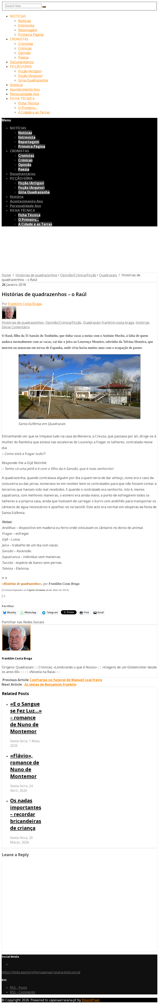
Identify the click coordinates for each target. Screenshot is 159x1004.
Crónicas (25, 48)
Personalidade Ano (24, 94)
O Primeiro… (27, 107)
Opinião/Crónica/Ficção (78, 275)
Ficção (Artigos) (30, 71)
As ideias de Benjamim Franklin (50, 684)
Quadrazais (108, 275)
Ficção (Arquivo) (30, 75)
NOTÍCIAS (18, 16)
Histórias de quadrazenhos (36, 275)
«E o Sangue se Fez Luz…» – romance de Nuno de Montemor (26, 717)
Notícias (24, 21)
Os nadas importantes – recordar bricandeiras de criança (25, 814)
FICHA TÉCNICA (22, 98)
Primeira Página (30, 34)
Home (6, 275)
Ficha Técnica (28, 103)
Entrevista (26, 25)
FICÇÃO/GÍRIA (21, 66)
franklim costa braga (118, 322)
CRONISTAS (19, 39)
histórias (142, 322)
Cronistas (25, 43)
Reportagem (27, 30)
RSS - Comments (22, 992)
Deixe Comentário (16, 327)
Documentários (22, 62)
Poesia (23, 57)
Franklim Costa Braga (25, 303)
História (16, 85)
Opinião (24, 53)
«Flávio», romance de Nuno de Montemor (24, 765)
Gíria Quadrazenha (33, 80)
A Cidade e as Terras (34, 112)
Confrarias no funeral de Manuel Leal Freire (66, 680)
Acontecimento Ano (25, 89)
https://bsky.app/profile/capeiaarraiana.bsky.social (41, 972)
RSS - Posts (18, 987)
